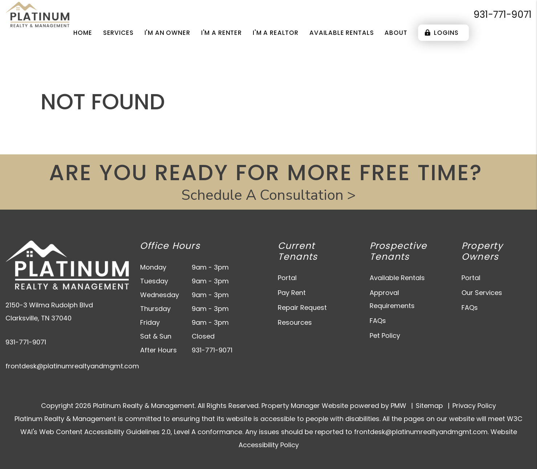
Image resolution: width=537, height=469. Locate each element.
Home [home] (82, 32)
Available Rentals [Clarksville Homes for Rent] (341, 32)
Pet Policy (385, 335)
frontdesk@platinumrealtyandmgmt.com (72, 366)
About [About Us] (396, 32)
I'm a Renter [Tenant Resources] (221, 32)
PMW (398, 405)
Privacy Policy (474, 405)
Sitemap (429, 405)
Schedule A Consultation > (268, 195)
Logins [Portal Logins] (442, 32)
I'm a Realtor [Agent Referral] (275, 32)
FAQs (378, 320)
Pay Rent (292, 292)
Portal (287, 277)
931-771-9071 (502, 14)
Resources (295, 322)
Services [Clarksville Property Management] (118, 32)
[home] (37, 14)
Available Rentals (397, 277)
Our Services (481, 292)
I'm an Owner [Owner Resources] (167, 32)
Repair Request (302, 307)
